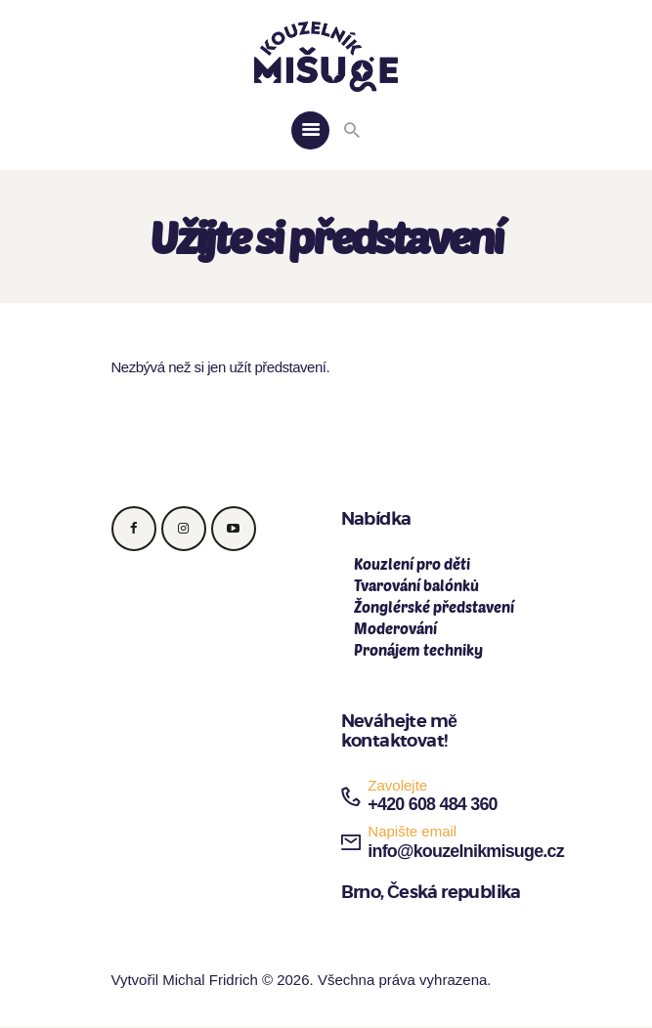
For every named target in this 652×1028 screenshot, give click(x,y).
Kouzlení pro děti (412, 564)
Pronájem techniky (418, 650)
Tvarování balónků (416, 585)
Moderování (395, 628)
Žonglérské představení (434, 607)
